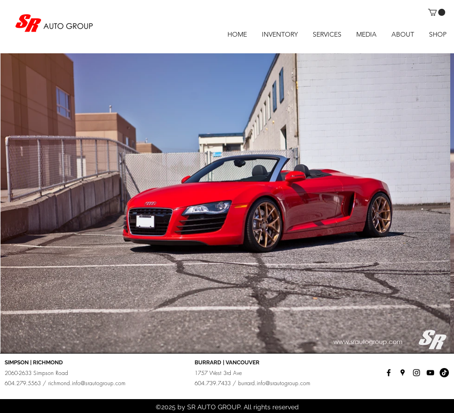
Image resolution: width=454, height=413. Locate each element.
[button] (436, 12)
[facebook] (388, 372)
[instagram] (416, 372)
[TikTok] (444, 372)
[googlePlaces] (402, 372)
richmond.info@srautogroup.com (87, 383)
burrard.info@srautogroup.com (274, 383)
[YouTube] (430, 372)
